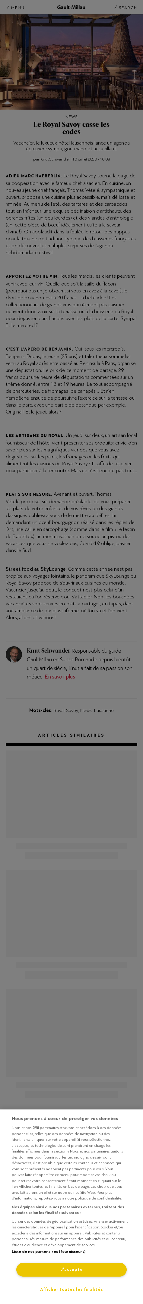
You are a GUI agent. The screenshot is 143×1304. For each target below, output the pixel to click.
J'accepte (71, 1269)
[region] (71, 1206)
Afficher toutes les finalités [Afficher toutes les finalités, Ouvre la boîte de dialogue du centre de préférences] (71, 1289)
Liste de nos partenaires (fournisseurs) (48, 1251)
